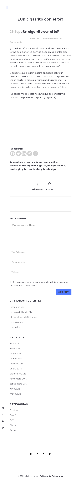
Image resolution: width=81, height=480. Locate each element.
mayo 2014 (15, 353)
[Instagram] (35, 153)
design (51, 165)
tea (29, 169)
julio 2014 (15, 343)
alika (54, 162)
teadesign (49, 169)
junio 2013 (15, 388)
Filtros (13, 425)
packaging (16, 169)
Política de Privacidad (52, 476)
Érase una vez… (18, 307)
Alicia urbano (24, 162)
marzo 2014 (16, 358)
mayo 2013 (15, 393)
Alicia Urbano (50, 38)
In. (3, 420)
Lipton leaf (15, 327)
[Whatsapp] (29, 153)
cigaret (31, 165)
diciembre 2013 (18, 373)
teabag (37, 169)
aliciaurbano (42, 162)
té (25, 169)
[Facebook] (12, 153)
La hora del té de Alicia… (23, 312)
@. (3, 427)
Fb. (3, 414)
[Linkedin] (24, 153)
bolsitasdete (18, 165)
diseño (61, 165)
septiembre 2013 (19, 383)
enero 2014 (16, 368)
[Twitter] (18, 153)
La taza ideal (16, 322)
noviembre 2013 (18, 378)
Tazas (13, 430)
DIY (12, 420)
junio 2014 (15, 348)
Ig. (3, 407)
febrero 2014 (16, 363)
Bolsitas (34, 38)
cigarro (41, 165)
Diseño (13, 415)
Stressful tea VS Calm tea (23, 317)
